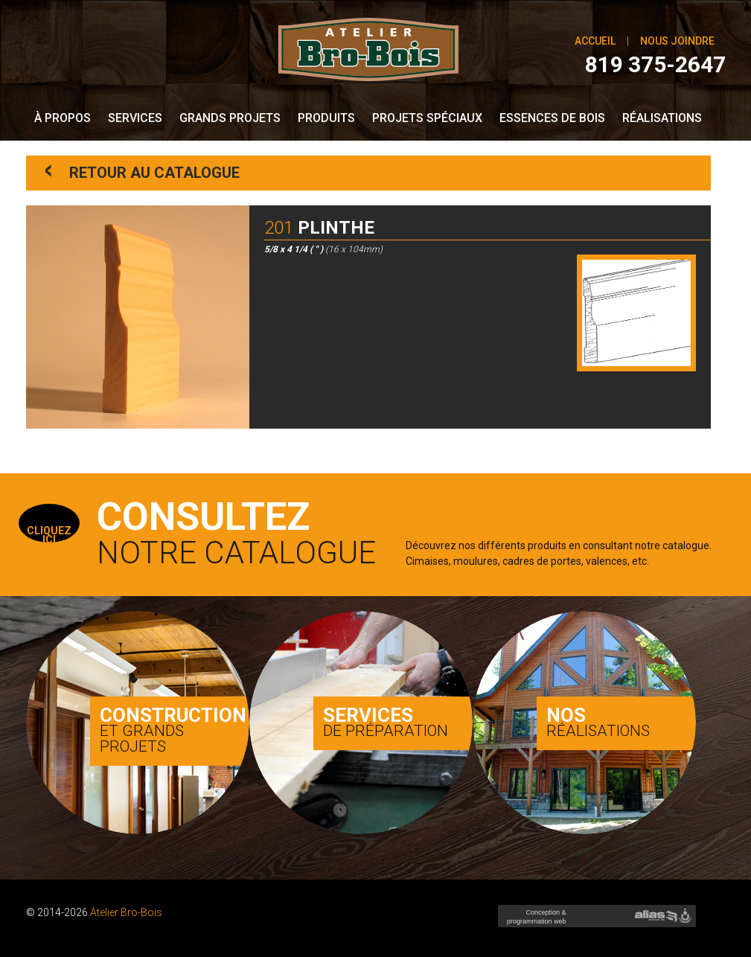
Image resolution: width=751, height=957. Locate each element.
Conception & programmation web (535, 921)
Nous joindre (677, 41)
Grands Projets (230, 118)
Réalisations (662, 118)
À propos (62, 118)
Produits (326, 118)
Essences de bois (552, 118)
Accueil (595, 41)
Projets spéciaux (427, 118)
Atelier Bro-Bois (126, 912)
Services (135, 118)
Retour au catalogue (142, 172)
